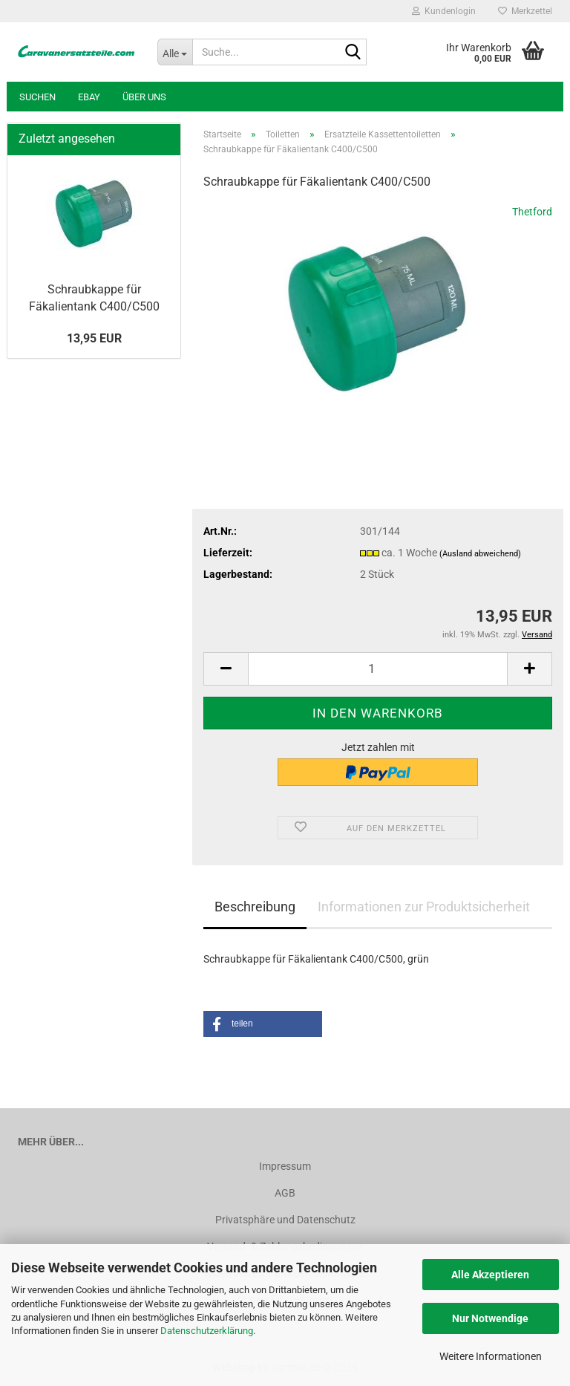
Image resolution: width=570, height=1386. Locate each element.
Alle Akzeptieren (490, 1275)
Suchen (37, 97)
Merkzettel (525, 11)
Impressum (285, 1166)
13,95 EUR (94, 338)
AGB (285, 1193)
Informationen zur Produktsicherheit (424, 906)
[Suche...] (175, 52)
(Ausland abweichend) (480, 554)
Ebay (89, 97)
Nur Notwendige (490, 1318)
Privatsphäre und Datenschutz (285, 1220)
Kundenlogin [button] (444, 11)
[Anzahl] (378, 669)
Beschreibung (254, 906)
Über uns (144, 97)
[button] (225, 669)
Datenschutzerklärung (206, 1330)
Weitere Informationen (490, 1356)
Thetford (532, 212)
